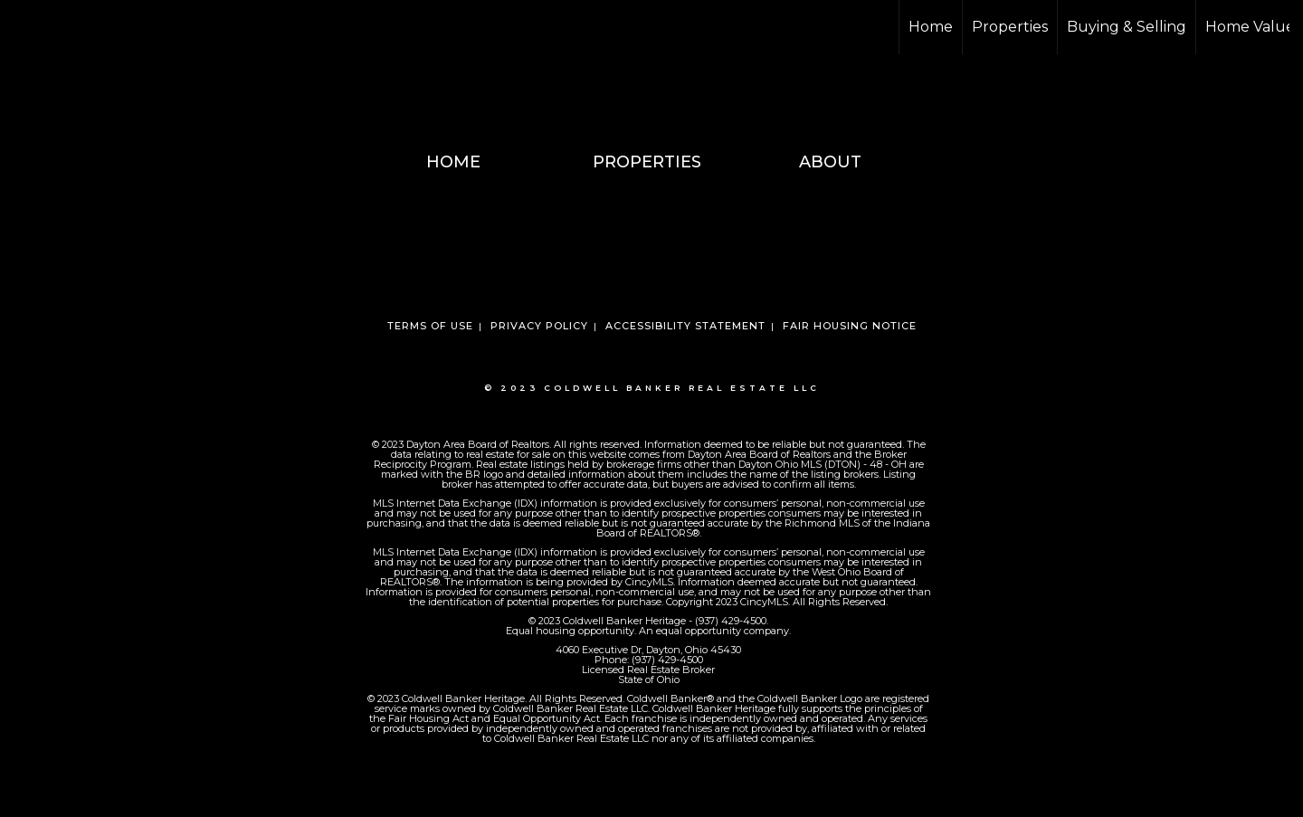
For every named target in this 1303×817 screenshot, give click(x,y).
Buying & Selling (1126, 26)
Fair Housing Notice (850, 325)
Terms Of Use (430, 325)
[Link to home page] (23, 27)
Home (930, 26)
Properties (1010, 26)
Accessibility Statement (685, 325)
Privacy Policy (539, 325)
